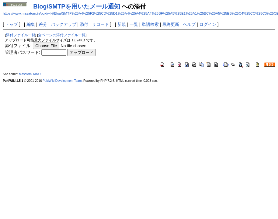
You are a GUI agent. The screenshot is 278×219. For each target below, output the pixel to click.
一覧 (134, 24)
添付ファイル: (18, 45)
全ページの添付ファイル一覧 (61, 35)
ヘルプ (189, 24)
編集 (30, 24)
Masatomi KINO (29, 74)
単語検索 (150, 24)
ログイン (207, 24)
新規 (121, 24)
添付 (84, 24)
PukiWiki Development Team (62, 80)
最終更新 (170, 24)
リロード (100, 24)
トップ (11, 24)
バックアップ (63, 24)
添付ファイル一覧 (20, 35)
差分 (43, 24)
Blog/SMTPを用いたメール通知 (76, 6)
